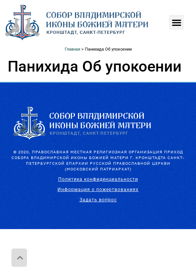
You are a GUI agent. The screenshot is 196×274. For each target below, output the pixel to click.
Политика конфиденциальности (98, 179)
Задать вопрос (98, 199)
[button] (176, 22)
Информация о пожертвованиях (98, 189)
